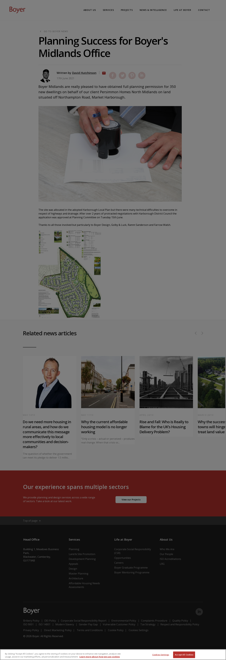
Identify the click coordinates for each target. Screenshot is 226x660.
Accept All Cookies (184, 654)
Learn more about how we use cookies (99, 656)
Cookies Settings (160, 654)
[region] (113, 654)
